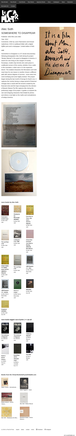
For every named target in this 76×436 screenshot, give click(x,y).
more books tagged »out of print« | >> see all (16, 319)
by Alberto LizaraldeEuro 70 (16, 360)
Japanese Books (41, 2)
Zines (49, 2)
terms (32, 429)
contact (27, 429)
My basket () (4, 6)
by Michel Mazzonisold (28, 337)
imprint (17, 429)
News (63, 2)
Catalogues (56, 2)
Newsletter (70, 2)
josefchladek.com (71, 435)
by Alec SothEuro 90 (29, 291)
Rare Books (31, 2)
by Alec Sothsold (29, 222)
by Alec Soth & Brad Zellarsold (29, 270)
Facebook (39, 429)
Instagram (47, 429)
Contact (13, 6)
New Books (13, 2)
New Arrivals (4, 2)
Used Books (22, 2)
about (22, 429)
